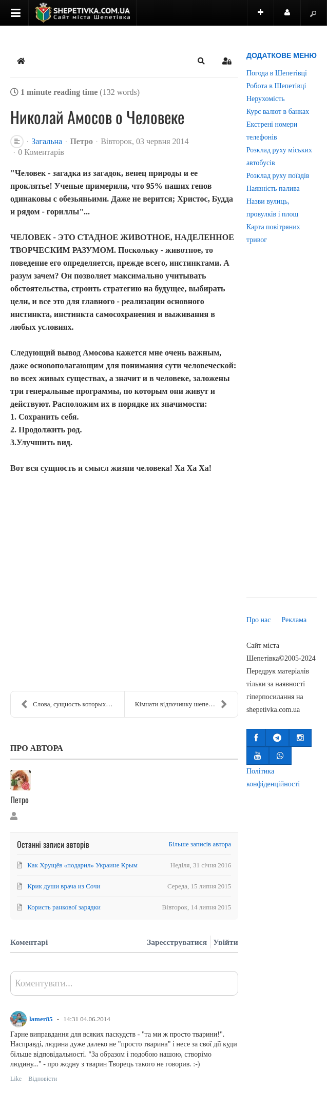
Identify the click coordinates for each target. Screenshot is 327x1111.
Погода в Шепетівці (276, 73)
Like (16, 1078)
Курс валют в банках (277, 111)
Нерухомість (265, 99)
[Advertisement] (281, 428)
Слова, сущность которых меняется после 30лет (72, 704)
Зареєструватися (177, 942)
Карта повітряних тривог (273, 233)
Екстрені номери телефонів (271, 131)
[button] (201, 61)
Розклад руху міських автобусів (279, 156)
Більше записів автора (200, 844)
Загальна (46, 141)
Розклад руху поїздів (278, 176)
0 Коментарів (41, 152)
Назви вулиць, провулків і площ (272, 207)
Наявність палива (273, 188)
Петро (81, 141)
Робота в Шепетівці (276, 86)
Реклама (293, 620)
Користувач (292, 17)
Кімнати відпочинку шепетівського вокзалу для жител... (186, 704)
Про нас (258, 620)
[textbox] (124, 987)
